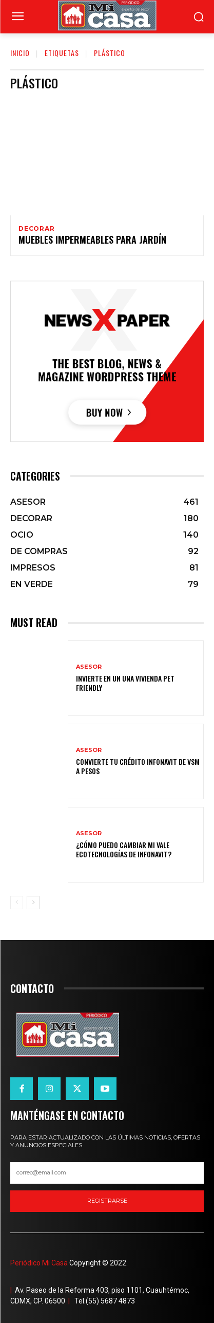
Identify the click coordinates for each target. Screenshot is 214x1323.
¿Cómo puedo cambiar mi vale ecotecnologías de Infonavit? (123, 849)
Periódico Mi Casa (39, 1263)
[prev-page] (16, 902)
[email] (107, 1173)
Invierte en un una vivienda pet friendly (125, 683)
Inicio (20, 52)
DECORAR (36, 229)
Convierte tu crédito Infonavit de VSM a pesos (138, 766)
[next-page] (33, 902)
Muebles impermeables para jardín (92, 239)
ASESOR (89, 667)
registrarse (107, 1200)
